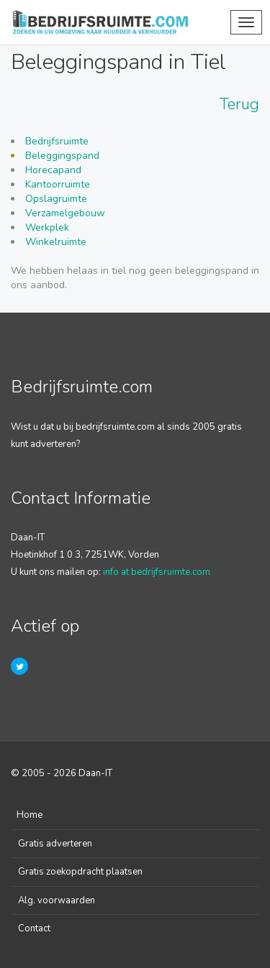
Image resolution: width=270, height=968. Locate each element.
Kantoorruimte (57, 184)
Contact (34, 928)
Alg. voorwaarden (56, 900)
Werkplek (47, 227)
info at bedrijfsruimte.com (156, 572)
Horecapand (53, 170)
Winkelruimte (55, 242)
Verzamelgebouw (65, 213)
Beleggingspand (62, 155)
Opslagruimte (56, 199)
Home (29, 814)
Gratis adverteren (55, 843)
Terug (239, 104)
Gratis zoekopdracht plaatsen (80, 871)
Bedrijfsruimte (57, 141)
